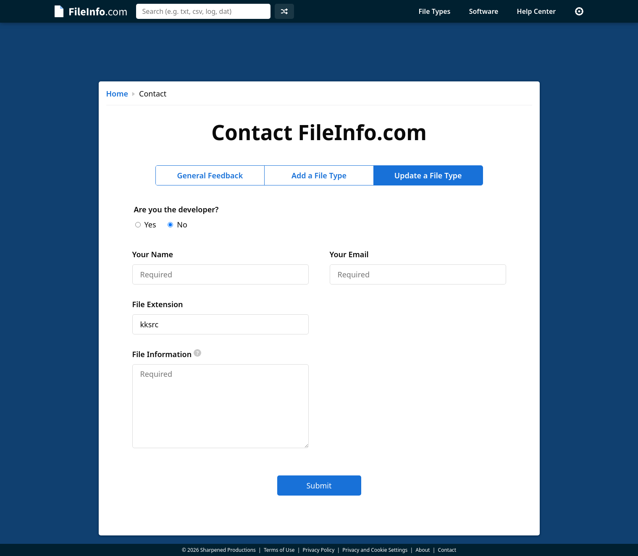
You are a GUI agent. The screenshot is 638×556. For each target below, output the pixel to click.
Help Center (536, 11)
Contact (447, 549)
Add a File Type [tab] (319, 175)
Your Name (152, 254)
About (422, 549)
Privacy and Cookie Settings (374, 549)
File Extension (157, 304)
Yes (145, 224)
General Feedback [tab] (210, 175)
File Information (167, 354)
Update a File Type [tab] (428, 175)
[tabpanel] (319, 350)
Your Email (349, 254)
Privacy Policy (319, 549)
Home (117, 94)
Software (484, 11)
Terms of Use (279, 549)
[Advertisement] (319, 52)
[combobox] (203, 11)
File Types (434, 11)
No (177, 224)
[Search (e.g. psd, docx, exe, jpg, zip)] (203, 11)
